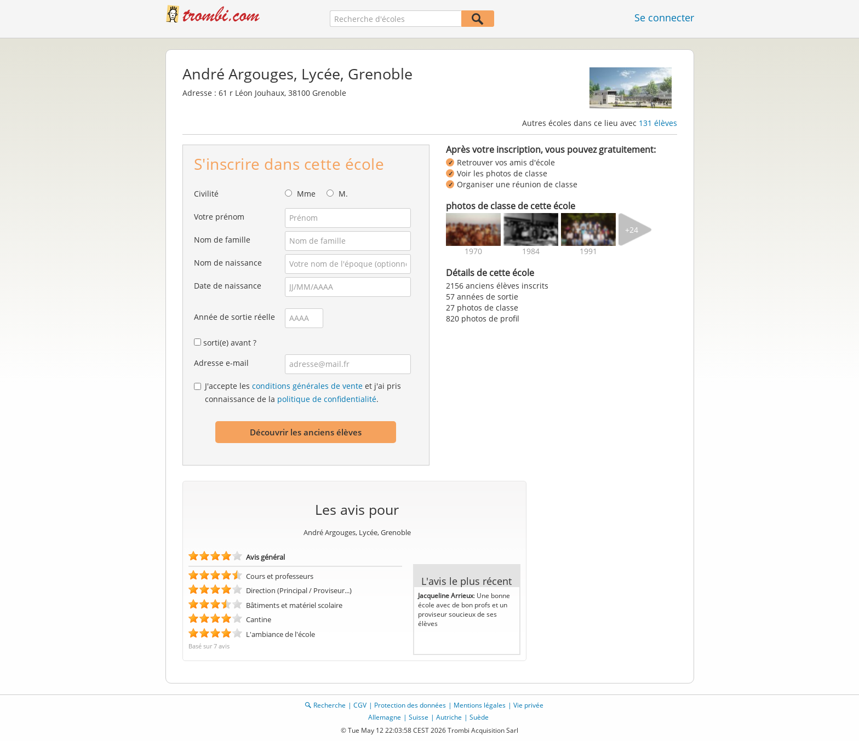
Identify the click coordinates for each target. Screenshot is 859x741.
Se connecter (664, 17)
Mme (306, 193)
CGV (359, 705)
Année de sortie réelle (234, 317)
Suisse (418, 717)
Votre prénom (219, 216)
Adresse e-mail (221, 363)
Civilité (206, 193)
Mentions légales (480, 705)
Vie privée (528, 705)
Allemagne (384, 717)
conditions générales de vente (307, 386)
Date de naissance (227, 285)
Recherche (329, 705)
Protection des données (410, 705)
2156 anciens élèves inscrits (497, 285)
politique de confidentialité (326, 399)
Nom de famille (222, 239)
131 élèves (658, 123)
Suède (479, 717)
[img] (473, 229)
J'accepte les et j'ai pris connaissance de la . (303, 392)
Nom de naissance (228, 262)
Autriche (449, 717)
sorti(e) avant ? (229, 342)
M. (343, 193)
